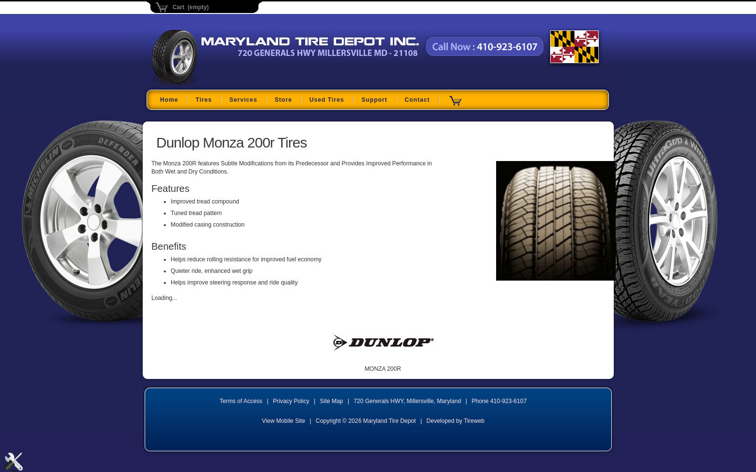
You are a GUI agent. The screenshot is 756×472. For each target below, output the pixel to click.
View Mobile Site (283, 421)
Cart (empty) (191, 7)
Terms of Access (241, 401)
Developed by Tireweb (455, 421)
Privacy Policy (291, 401)
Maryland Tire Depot (212, 84)
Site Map (331, 401)
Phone (499, 401)
